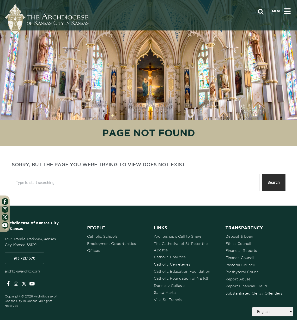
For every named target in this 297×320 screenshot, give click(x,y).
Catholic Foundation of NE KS (181, 278)
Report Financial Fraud (246, 285)
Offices (93, 250)
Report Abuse (237, 278)
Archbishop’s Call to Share (177, 236)
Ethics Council (238, 243)
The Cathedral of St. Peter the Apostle (181, 247)
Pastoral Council (240, 264)
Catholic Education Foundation (182, 271)
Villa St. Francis (168, 299)
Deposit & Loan (239, 236)
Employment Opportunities (111, 243)
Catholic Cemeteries (172, 264)
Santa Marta (165, 292)
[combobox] (136, 182)
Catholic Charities (170, 257)
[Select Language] (272, 311)
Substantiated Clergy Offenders (253, 292)
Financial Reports (241, 250)
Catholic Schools (102, 236)
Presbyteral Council (243, 271)
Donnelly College (169, 285)
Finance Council (239, 257)
